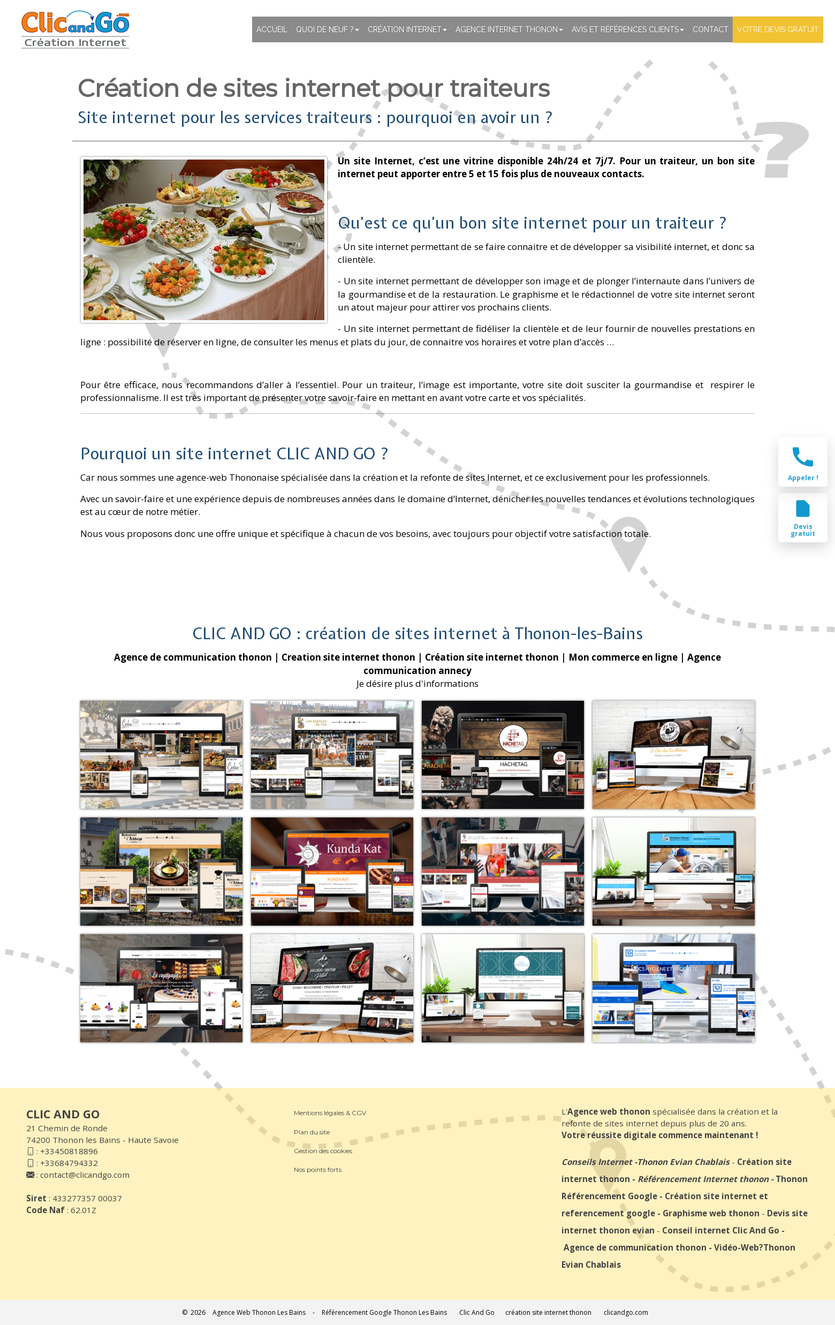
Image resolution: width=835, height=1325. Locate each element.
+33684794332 (69, 1162)
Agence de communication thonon (635, 1247)
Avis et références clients (628, 29)
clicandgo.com (626, 1312)
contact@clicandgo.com (85, 1174)
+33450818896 (69, 1151)
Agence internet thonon (509, 29)
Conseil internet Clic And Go (720, 1230)
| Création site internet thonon (488, 657)
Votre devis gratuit (778, 29)
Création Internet (407, 29)
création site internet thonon (548, 1312)
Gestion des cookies (323, 1151)
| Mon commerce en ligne (619, 657)
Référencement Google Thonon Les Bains (384, 1312)
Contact (710, 29)
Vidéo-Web (736, 1247)
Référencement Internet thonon (703, 1178)
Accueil (271, 29)
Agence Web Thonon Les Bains (259, 1312)
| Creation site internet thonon (344, 657)
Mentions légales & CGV (330, 1113)
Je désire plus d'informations (417, 683)
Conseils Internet (596, 1161)
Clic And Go (477, 1312)
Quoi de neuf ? (327, 29)
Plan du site (312, 1132)
